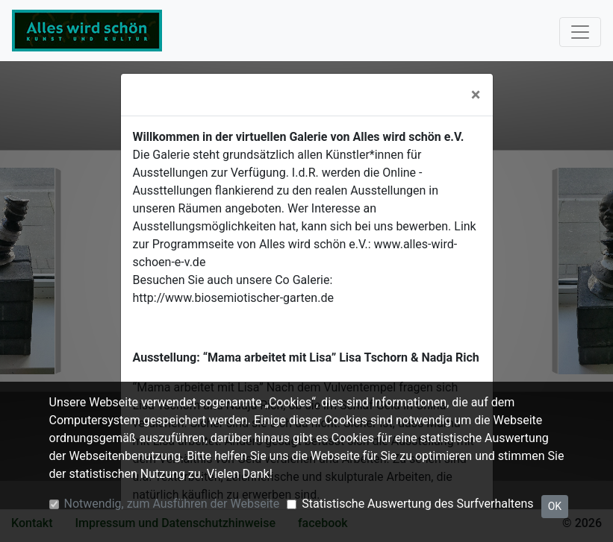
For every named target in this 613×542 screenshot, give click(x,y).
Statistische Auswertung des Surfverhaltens (417, 504)
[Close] (476, 95)
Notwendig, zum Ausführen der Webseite (172, 504)
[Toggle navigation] (580, 32)
